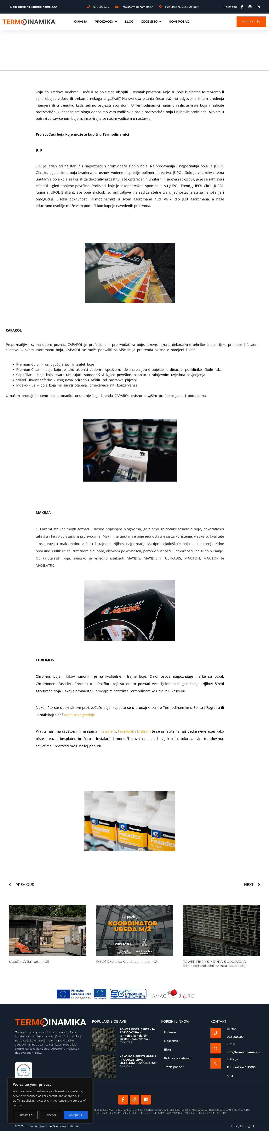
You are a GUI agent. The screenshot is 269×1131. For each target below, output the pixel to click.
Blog (167, 1049)
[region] (50, 1100)
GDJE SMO (151, 21)
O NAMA (80, 21)
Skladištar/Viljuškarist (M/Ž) (29, 962)
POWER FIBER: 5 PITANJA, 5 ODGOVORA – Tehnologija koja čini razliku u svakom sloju (215, 964)
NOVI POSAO (179, 21)
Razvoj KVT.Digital (242, 1126)
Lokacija (232, 1059)
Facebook (126, 731)
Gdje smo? (172, 1041)
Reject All (51, 1115)
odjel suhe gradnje (79, 714)
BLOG (129, 21)
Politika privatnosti (178, 1058)
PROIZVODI (106, 21)
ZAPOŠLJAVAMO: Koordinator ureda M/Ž (126, 962)
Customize (25, 1115)
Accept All (75, 1115)
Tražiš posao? (174, 1067)
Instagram (107, 731)
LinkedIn (144, 731)
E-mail (231, 1044)
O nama (170, 1032)
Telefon (232, 1029)
